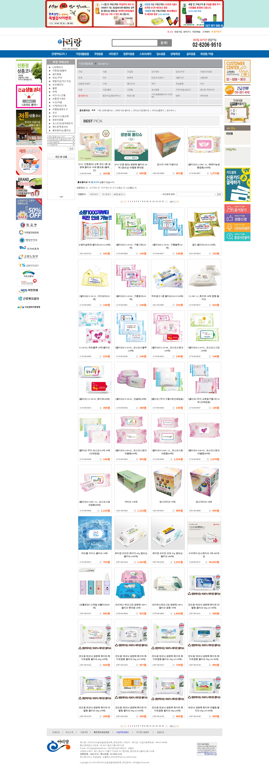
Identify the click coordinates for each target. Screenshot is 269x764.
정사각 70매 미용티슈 (167, 164)
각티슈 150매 (131, 502)
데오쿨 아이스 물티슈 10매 (94, 553)
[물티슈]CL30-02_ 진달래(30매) (131, 399)
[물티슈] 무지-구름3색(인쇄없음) (167, 399)
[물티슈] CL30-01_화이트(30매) (94, 399)
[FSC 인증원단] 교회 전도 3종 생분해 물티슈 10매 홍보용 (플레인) (94, 167)
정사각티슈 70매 (167, 502)
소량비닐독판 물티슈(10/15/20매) (94, 244)
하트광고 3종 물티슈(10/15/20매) (167, 296)
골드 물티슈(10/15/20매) (203, 244)
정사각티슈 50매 (204, 502)
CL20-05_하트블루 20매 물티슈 (94, 347)
